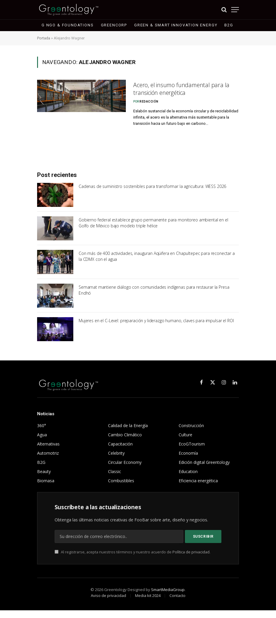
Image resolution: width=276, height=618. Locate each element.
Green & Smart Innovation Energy (175, 25)
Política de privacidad (191, 559)
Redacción (148, 103)
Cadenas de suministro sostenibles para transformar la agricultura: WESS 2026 (152, 194)
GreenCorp (114, 25)
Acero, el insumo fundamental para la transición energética (184, 89)
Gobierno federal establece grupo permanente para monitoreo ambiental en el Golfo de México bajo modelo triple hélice (153, 230)
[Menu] (235, 9)
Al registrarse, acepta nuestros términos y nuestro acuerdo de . (132, 559)
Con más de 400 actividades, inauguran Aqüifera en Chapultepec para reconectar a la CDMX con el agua (157, 264)
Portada (43, 38)
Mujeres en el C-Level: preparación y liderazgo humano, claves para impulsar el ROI (156, 328)
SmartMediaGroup (168, 597)
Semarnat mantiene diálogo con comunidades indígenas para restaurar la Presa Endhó (154, 298)
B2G (228, 25)
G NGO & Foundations (68, 25)
